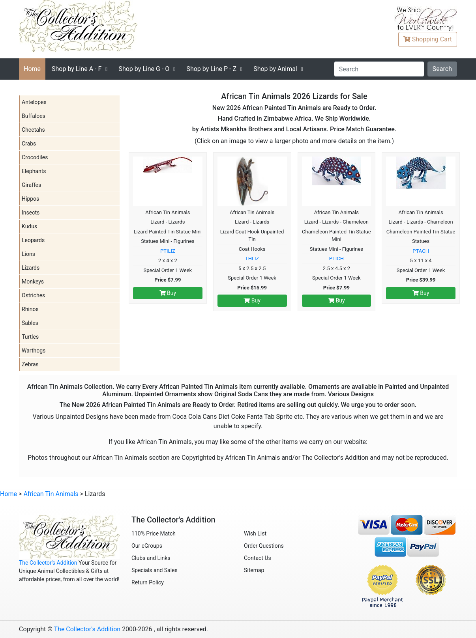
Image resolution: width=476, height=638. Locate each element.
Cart (427, 39)
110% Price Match (153, 533)
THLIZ (252, 258)
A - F (76, 69)
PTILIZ (167, 251)
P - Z (211, 69)
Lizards (30, 268)
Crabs (29, 143)
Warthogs (33, 350)
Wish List (255, 533)
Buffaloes (33, 116)
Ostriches (33, 295)
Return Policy (147, 582)
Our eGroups (146, 546)
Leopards (33, 240)
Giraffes (31, 185)
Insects (30, 212)
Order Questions (264, 546)
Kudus (29, 226)
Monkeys (33, 281)
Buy (167, 293)
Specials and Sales (154, 570)
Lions (28, 254)
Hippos (30, 199)
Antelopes (34, 102)
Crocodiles (35, 157)
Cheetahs (33, 130)
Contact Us (257, 558)
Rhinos (30, 309)
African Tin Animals (50, 494)
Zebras (30, 364)
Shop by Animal (275, 69)
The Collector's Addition (48, 563)
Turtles (30, 337)
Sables (30, 323)
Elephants (34, 171)
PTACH (420, 251)
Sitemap (254, 570)
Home (32, 69)
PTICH (336, 258)
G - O (143, 69)
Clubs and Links (151, 558)
